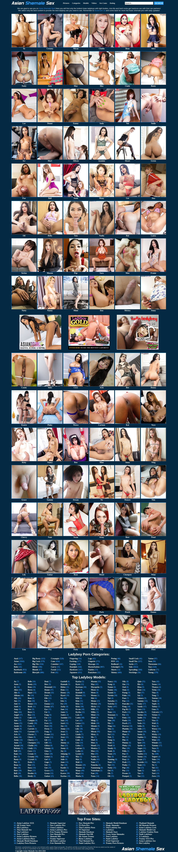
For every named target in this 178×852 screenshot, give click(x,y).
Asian (16, 661)
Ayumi (16, 745)
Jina (62, 745)
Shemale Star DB (86, 834)
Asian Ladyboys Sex (147, 841)
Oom (124, 690)
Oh (109, 773)
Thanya (155, 687)
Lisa (77, 743)
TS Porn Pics (84, 825)
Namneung (95, 768)
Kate (78, 690)
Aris (16, 734)
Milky (93, 712)
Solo (131, 667)
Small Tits (133, 661)
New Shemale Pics (86, 823)
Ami (16, 704)
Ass (15, 664)
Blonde (35, 670)
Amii (16, 707)
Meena (94, 695)
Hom (62, 690)
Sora (139, 740)
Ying (154, 751)
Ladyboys (110, 830)
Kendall (79, 693)
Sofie (139, 729)
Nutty (110, 768)
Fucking (73, 661)
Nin (109, 723)
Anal (16, 659)
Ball (15, 751)
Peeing (114, 659)
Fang (46, 715)
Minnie (94, 726)
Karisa (78, 681)
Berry (30, 690)
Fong (46, 732)
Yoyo (154, 762)
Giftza (47, 745)
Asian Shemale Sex (30, 851)
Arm (16, 737)
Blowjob (35, 672)
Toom (154, 701)
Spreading (133, 670)
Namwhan (95, 771)
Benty (30, 684)
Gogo (46, 762)
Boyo (30, 712)
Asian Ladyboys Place (26, 839)
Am (15, 701)
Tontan (155, 698)
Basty (16, 759)
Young (150, 672)
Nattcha (111, 704)
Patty (124, 718)
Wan (154, 726)
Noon (110, 754)
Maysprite (95, 687)
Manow (79, 768)
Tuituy (154, 707)
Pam (124, 698)
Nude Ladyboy (112, 839)
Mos (93, 754)
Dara (30, 768)
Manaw (79, 765)
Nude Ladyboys (145, 834)
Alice (16, 690)
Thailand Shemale (146, 823)
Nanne (110, 687)
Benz (30, 687)
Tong (154, 695)
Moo (93, 751)
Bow (29, 709)
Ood (124, 687)
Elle (46, 698)
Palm (124, 695)
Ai (15, 687)
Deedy (30, 776)
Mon (93, 743)
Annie (16, 726)
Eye (46, 709)
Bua (29, 715)
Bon (29, 701)
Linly (78, 740)
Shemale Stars (112, 832)
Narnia (110, 695)
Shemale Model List (147, 830)
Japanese (73, 672)
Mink (93, 723)
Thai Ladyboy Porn (87, 828)
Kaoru (63, 773)
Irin (62, 701)
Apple (16, 729)
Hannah (63, 684)
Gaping (73, 664)
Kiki (77, 698)
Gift (46, 743)
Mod (93, 740)
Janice (63, 715)
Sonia (139, 734)
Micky (93, 707)
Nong (110, 740)
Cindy (30, 748)
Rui (138, 693)
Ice (61, 698)
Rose (139, 690)
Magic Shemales (112, 825)
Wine (154, 740)
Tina (154, 693)
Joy (61, 751)
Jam (62, 709)
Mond (93, 745)
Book (30, 707)
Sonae (139, 732)
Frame (47, 734)
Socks (131, 664)
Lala (77, 715)
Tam (139, 771)
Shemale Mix (55, 836)
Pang (124, 707)
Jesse (62, 732)
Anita (16, 718)
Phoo (124, 734)
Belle (30, 681)
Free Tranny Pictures (59, 832)
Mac (77, 757)
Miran (93, 732)
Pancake (125, 704)
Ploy (124, 748)
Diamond (48, 687)
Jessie (62, 734)
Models (86, 3)
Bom (30, 698)
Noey (110, 732)
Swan (139, 759)
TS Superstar (84, 830)
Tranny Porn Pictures (115, 843)
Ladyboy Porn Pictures (26, 843)
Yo (153, 754)
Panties (91, 670)
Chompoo (32, 743)
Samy (139, 704)
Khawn (79, 695)
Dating (112, 3)
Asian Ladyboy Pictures (27, 836)
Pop (123, 768)
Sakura (140, 698)
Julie (62, 759)
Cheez (30, 737)
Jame (62, 712)
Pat (123, 715)
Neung (110, 718)
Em (45, 701)
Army (16, 740)
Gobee (47, 757)
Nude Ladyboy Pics (87, 843)
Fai (45, 712)
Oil (109, 776)
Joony (62, 748)
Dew (46, 684)
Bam (16, 754)
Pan (123, 701)
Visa (153, 720)
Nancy (110, 681)
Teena (154, 684)
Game (46, 737)
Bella (16, 776)
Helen (62, 687)
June (62, 762)
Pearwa (125, 726)
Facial (53, 670)
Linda (78, 734)
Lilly (78, 726)
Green (47, 773)
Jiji (61, 740)
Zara (154, 776)
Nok (109, 737)
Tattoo (150, 659)
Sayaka (140, 712)
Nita (109, 729)
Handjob (73, 667)
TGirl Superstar (112, 841)
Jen (61, 726)
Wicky (154, 734)
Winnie (155, 743)
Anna (16, 723)
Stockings (133, 672)
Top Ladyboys (23, 832)
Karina (63, 776)
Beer (16, 771)
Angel (16, 715)
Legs (90, 659)
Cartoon (31, 732)
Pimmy (125, 743)
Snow (139, 720)
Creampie (55, 659)
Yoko (154, 759)
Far (45, 718)
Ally (15, 698)
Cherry (31, 740)
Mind (93, 718)
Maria (78, 776)
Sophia (140, 737)
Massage (91, 664)
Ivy (61, 704)
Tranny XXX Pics (146, 839)
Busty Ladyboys (85, 839)
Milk (93, 709)
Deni (46, 681)
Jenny (62, 729)
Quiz (139, 681)
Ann (16, 720)
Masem (94, 681)
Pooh (124, 762)
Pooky (124, 765)
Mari (78, 773)
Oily (124, 681)
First (46, 726)
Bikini (35, 667)
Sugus (139, 751)
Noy (109, 757)
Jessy (62, 737)
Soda (139, 723)
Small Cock (134, 659)
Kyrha (78, 712)
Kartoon (79, 687)
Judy (62, 757)
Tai (138, 768)
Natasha (111, 701)
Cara (30, 726)
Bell (15, 773)
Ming (93, 720)
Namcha (94, 765)
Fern (46, 723)
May (93, 684)
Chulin (30, 745)
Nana (93, 776)
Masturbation (93, 667)
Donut (47, 690)
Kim (77, 701)
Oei (109, 771)
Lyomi (78, 754)
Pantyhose (92, 672)
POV (113, 661)
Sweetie (140, 762)
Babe (16, 667)
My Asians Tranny (86, 836)
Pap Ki (125, 709)
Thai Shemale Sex (24, 830)
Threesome (152, 664)
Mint (93, 729)
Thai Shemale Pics (86, 841)
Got (46, 768)
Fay (46, 720)
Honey (63, 693)
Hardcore (74, 670)
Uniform (151, 670)
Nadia (93, 759)
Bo (29, 695)
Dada (30, 762)
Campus (31, 720)
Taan (139, 765)
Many (78, 771)
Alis (15, 693)
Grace (47, 771)
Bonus (30, 704)
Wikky (154, 737)
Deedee (31, 773)
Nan (92, 773)
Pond (124, 757)
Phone (124, 732)
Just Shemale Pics (57, 834)
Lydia (78, 751)
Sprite (140, 745)
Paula (124, 720)
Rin (138, 684)
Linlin (78, 737)
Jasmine (63, 718)
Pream (125, 773)
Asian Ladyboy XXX (25, 823)
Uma (154, 709)
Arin (16, 732)
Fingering (74, 659)
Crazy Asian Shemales (115, 834)
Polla (124, 751)
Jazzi (62, 723)
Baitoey (17, 748)
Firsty (46, 729)
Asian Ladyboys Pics (58, 830)
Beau (16, 765)
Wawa (154, 729)
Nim (109, 720)
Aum (16, 743)
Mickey (94, 704)
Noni (110, 743)
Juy (62, 765)
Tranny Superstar (57, 839)
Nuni (110, 762)
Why (154, 732)
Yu (153, 765)
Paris (124, 712)
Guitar (47, 776)
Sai (138, 695)
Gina (46, 751)
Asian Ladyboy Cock (147, 828)
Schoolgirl (115, 667)
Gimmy (47, 748)
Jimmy (63, 743)
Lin (77, 732)
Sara (139, 709)
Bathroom (18, 672)
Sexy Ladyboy (23, 834)
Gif (45, 740)
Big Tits (35, 664)
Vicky (154, 718)
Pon (123, 754)
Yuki (154, 771)
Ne (109, 709)
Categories (76, 3)
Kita (77, 704)
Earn (46, 695)
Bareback (18, 670)
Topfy (154, 704)
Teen (150, 661)
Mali (78, 762)
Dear (30, 771)
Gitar (46, 754)
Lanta (78, 718)
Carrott (31, 729)
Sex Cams (103, 3)
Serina (140, 715)
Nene (110, 712)
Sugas (139, 748)
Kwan (78, 709)
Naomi (110, 693)
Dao (29, 765)
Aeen (16, 684)
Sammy (140, 701)
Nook (110, 751)
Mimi (93, 715)
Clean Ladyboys (57, 828)
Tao (138, 776)
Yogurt (155, 757)
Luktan (79, 748)
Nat (109, 698)
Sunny (140, 757)
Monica (94, 748)
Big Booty (36, 659)
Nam (93, 762)
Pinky (124, 745)
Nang (110, 684)
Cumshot (54, 664)
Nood (110, 745)
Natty (110, 707)
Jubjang (63, 754)
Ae (15, 681)
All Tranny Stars (24, 825)
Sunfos (140, 754)
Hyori (62, 695)
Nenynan (111, 715)
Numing (111, 759)
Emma (47, 704)
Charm (31, 734)
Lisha (78, 745)
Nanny (110, 690)
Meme (93, 701)
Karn (78, 684)
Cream (30, 754)
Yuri (154, 773)
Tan (139, 773)
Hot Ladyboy (144, 843)
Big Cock (36, 661)
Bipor (30, 693)
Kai (62, 771)
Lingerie (91, 661)
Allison (17, 695)
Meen (93, 693)
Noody (110, 748)
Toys (150, 667)
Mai (77, 759)
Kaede (63, 768)
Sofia (139, 726)
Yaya (154, 748)
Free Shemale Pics (57, 843)
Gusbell (63, 681)
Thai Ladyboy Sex (113, 828)
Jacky (62, 707)
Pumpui (125, 776)
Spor (139, 743)
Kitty (78, 707)
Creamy (31, 757)
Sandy (140, 707)
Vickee (154, 715)
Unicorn (155, 712)
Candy (30, 723)
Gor (46, 765)
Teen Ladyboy (112, 836)
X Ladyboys (144, 836)
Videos (94, 3)
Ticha (154, 690)
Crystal (31, 759)
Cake (30, 718)
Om (123, 684)
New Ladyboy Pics (57, 825)
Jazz (62, 720)
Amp (16, 709)
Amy (16, 712)
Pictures (66, 3)
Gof (46, 759)
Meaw (93, 690)
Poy (123, 771)
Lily (77, 729)
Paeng (124, 693)
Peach (124, 723)
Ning (110, 726)
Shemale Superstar (58, 823)
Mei (92, 698)
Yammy (155, 745)
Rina (139, 687)
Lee (77, 720)
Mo (92, 737)
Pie (123, 737)
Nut (109, 765)
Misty (93, 734)
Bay (15, 762)
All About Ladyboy (58, 841)
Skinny (114, 672)
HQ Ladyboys (23, 828)
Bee (15, 768)
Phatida (125, 729)
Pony (124, 759)
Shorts (114, 670)
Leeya (78, 723)
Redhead (114, 664)
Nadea (93, 757)
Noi (109, 734)
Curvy (53, 667)
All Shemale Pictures (147, 825)
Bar (15, 757)
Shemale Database (86, 832)
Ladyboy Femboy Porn (148, 832)
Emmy (47, 707)
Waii (154, 723)
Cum (53, 661)
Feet (53, 672)
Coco (30, 751)
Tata (154, 681)
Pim (124, 740)
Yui (153, 768)
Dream (47, 693)
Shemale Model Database (27, 841)
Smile (139, 718)
